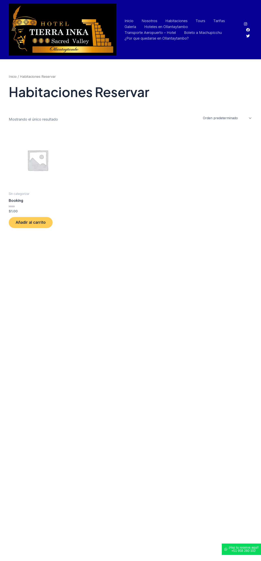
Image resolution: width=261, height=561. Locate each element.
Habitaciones (175, 21)
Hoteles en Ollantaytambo (165, 27)
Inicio (129, 21)
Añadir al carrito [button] (32, 223)
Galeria (130, 27)
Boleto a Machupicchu (202, 32)
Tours (198, 21)
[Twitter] (248, 36)
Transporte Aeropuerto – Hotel (150, 32)
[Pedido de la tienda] (226, 118)
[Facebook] (248, 30)
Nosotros (148, 21)
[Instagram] (245, 24)
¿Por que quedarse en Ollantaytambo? (157, 38)
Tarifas (216, 21)
